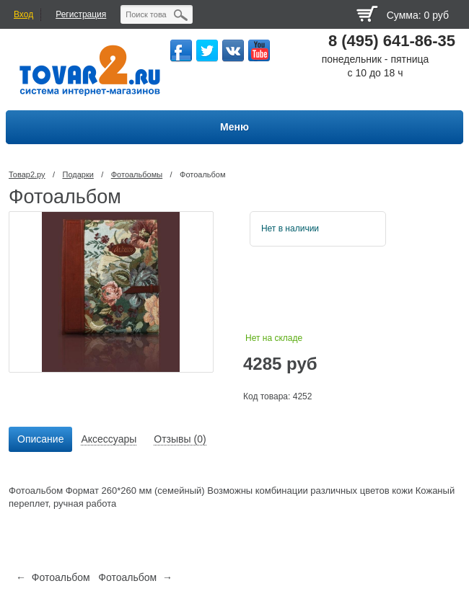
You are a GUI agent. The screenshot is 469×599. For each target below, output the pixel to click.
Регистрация (81, 14)
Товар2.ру (27, 174)
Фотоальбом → (135, 577)
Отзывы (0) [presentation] (180, 439)
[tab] (40, 440)
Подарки (77, 174)
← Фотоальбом (53, 577)
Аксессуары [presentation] (108, 439)
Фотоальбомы (136, 174)
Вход (23, 14)
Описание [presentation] (40, 439)
